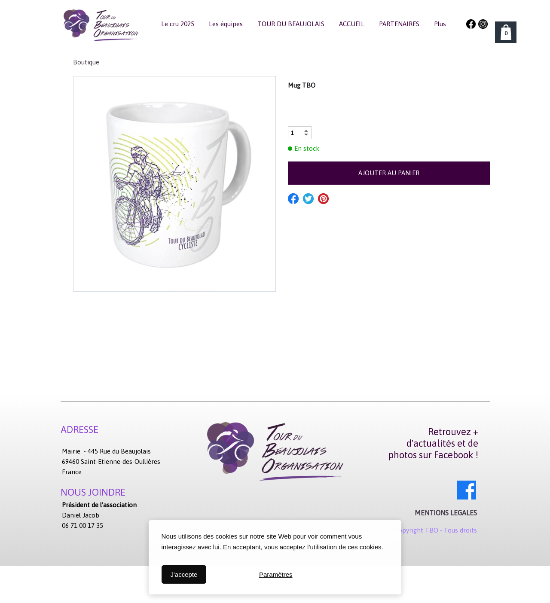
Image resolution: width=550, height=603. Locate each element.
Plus (440, 23)
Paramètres (276, 574)
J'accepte (183, 574)
